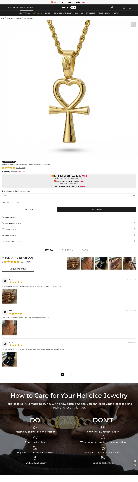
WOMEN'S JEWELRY (26, 7)
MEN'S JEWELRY (13, 7)
